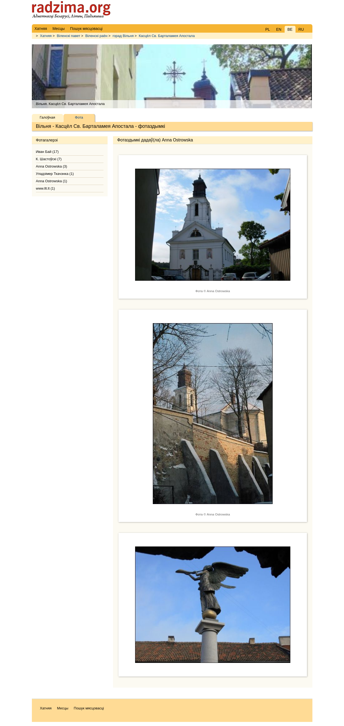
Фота (79, 117)
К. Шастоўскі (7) (49, 159)
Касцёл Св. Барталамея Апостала (167, 36)
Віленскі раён (96, 36)
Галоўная (47, 117)
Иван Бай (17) (47, 152)
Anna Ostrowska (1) (51, 181)
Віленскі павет (68, 36)
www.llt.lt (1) (45, 188)
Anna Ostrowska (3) (51, 166)
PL (267, 29)
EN (278, 29)
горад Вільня (122, 36)
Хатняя (46, 36)
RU (301, 29)
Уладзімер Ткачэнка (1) (55, 174)
